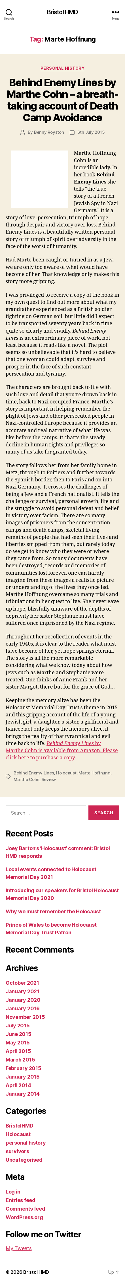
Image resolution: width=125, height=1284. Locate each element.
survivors (17, 1151)
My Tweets (19, 1248)
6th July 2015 (91, 132)
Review (49, 779)
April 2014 (18, 1085)
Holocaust (66, 773)
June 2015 (18, 1034)
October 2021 (22, 983)
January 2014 (23, 1094)
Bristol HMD (62, 12)
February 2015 (23, 1068)
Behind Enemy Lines (34, 773)
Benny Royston (49, 132)
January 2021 (22, 991)
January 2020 (23, 1000)
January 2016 (23, 1008)
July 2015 (18, 1026)
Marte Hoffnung (94, 773)
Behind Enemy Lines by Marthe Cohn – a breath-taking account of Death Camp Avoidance (62, 100)
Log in (13, 1192)
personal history (62, 68)
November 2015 (25, 1017)
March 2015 (20, 1060)
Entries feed (20, 1200)
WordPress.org (24, 1217)
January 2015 (23, 1077)
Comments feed (25, 1209)
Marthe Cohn (26, 779)
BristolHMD (19, 1126)
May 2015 (18, 1043)
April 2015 (18, 1051)
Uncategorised (24, 1160)
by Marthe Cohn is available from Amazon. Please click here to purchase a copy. (62, 750)
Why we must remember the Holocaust (53, 911)
